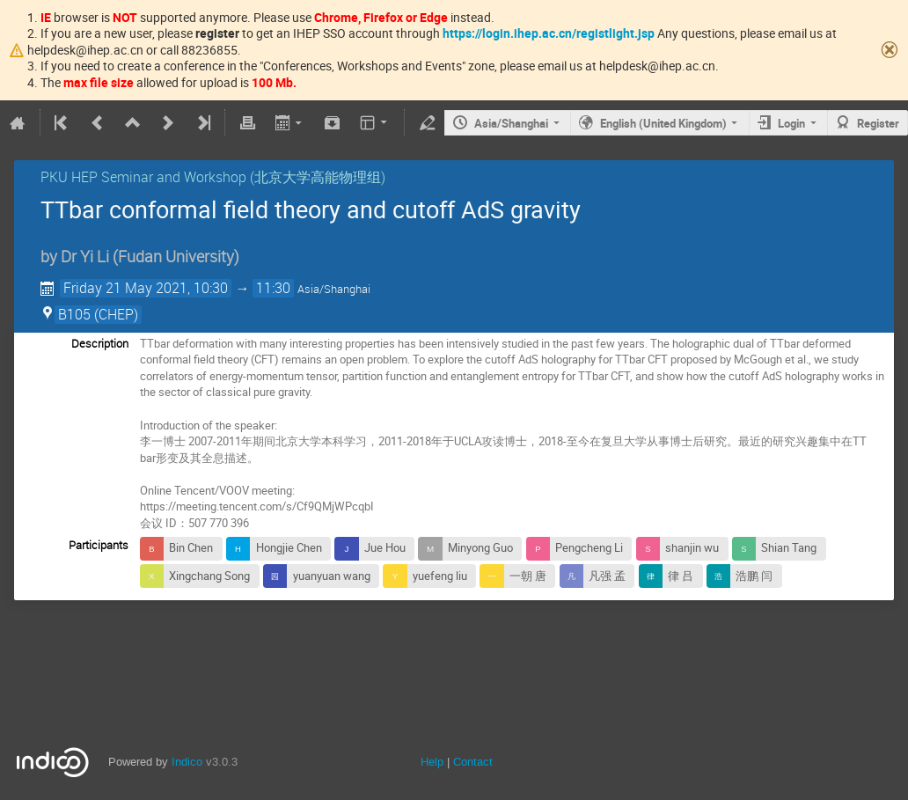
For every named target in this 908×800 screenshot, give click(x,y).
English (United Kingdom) (663, 123)
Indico (187, 761)
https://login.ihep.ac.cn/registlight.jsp (549, 33)
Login (791, 123)
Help (432, 761)
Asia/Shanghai (511, 123)
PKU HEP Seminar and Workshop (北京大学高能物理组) (212, 177)
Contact (473, 761)
